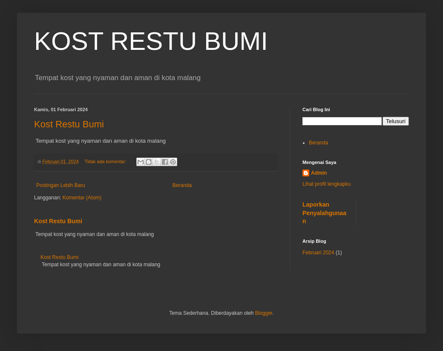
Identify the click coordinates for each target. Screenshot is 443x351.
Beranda (182, 185)
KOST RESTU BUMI (151, 41)
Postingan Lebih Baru (60, 185)
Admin (319, 173)
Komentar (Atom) (82, 198)
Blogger (264, 313)
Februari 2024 (318, 253)
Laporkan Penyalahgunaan (324, 212)
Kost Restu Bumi (69, 124)
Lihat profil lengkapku (326, 184)
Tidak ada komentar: (105, 161)
